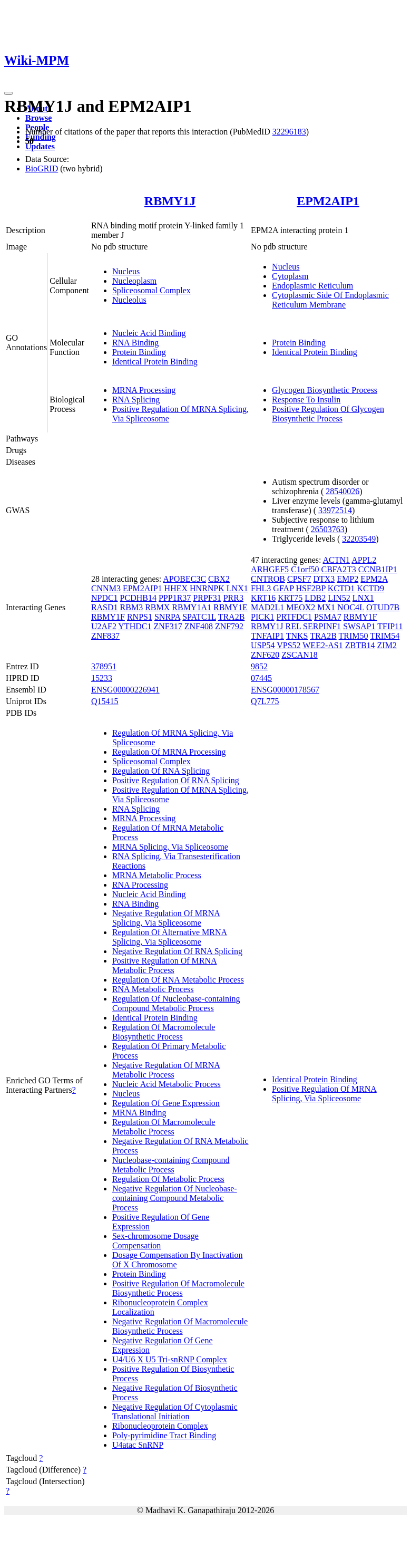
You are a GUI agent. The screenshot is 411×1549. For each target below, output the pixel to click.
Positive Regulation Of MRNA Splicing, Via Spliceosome (324, 1093)
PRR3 (233, 597)
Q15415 (105, 701)
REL (293, 626)
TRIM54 (384, 635)
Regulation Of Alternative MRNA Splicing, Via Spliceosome (169, 937)
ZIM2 (387, 645)
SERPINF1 (322, 626)
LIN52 (339, 597)
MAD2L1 (267, 607)
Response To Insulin (306, 399)
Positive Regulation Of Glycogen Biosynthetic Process (328, 414)
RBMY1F (108, 616)
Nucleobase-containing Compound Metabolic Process (171, 1165)
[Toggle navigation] (8, 93)
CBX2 (219, 578)
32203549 (359, 538)
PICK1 (262, 616)
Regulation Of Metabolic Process (168, 1179)
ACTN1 (336, 559)
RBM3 (131, 607)
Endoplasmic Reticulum (312, 285)
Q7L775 (265, 701)
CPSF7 (299, 578)
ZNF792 (229, 626)
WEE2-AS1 (322, 645)
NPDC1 (104, 597)
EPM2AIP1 (328, 201)
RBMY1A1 (191, 607)
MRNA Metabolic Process (156, 875)
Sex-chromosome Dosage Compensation (155, 1240)
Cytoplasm (290, 276)
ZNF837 (105, 635)
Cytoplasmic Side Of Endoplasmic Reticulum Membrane (330, 300)
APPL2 (363, 559)
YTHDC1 (134, 626)
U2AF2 (103, 626)
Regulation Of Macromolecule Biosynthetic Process (164, 1032)
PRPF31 (207, 597)
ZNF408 (198, 626)
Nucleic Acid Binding (149, 333)
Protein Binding (139, 352)
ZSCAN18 (299, 654)
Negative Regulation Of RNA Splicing (177, 951)
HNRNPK (207, 588)
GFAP (283, 588)
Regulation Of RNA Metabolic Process (178, 979)
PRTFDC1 (294, 616)
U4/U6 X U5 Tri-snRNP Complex (169, 1359)
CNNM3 (106, 588)
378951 (103, 666)
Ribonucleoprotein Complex (160, 1425)
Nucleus (126, 271)
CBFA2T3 (338, 569)
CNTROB (268, 578)
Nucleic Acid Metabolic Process (166, 1084)
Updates (40, 146)
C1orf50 (305, 569)
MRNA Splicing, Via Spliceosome (170, 846)
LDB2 (315, 597)
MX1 (326, 607)
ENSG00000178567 (285, 689)
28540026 (342, 491)
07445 (261, 678)
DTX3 (324, 578)
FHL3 (261, 588)
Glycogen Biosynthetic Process (324, 390)
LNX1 (237, 588)
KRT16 (263, 597)
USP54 (263, 645)
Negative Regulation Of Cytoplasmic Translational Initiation (175, 1411)
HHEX (176, 588)
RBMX (157, 607)
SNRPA (167, 616)
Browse (38, 117)
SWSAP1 (359, 626)
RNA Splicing (136, 399)
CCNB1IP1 (377, 569)
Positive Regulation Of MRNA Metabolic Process (164, 965)
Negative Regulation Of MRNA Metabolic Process (166, 1070)
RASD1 (104, 607)
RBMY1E (230, 607)
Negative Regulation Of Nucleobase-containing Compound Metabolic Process (174, 1198)
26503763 (328, 529)
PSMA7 (327, 616)
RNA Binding (135, 342)
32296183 (289, 131)
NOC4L (350, 607)
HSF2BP (310, 588)
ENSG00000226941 (125, 689)
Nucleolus (129, 299)
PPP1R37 (175, 597)
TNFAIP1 (267, 635)
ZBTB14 (360, 645)
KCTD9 (370, 588)
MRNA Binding (139, 1112)
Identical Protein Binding (155, 361)
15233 (101, 678)
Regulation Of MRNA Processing (169, 751)
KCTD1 (341, 588)
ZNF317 (167, 626)
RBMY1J (169, 201)
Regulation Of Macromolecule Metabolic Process (164, 1127)
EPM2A (374, 578)
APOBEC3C (184, 578)
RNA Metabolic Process (153, 989)
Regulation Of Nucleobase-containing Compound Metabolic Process (176, 1003)
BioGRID (41, 168)
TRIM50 (353, 635)
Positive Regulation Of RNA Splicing (175, 780)
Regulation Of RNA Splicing (161, 770)
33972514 (335, 510)
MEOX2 (300, 607)
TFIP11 (390, 626)
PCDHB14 (138, 597)
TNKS (297, 635)
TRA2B (231, 616)
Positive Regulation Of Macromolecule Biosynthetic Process (178, 1288)
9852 (259, 666)
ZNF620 (265, 654)
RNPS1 (139, 616)
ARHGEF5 (270, 569)
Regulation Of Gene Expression (166, 1103)
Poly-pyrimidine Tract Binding (164, 1435)
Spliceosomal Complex (151, 290)
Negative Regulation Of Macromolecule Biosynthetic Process (180, 1326)
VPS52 (288, 645)
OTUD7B (382, 607)
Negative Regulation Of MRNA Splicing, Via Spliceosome (166, 918)
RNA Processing (140, 884)
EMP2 (347, 578)
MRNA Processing (143, 390)
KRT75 (290, 597)
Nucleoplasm (134, 280)
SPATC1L (199, 616)
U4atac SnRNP (137, 1444)
